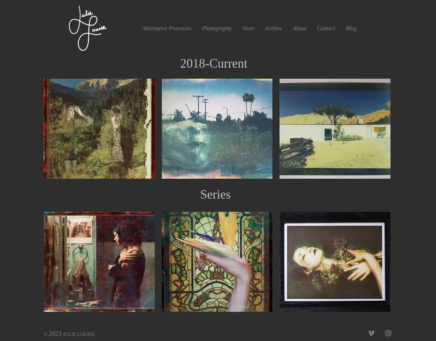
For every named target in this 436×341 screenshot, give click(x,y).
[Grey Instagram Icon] (388, 333)
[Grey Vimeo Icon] (371, 333)
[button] (274, 28)
